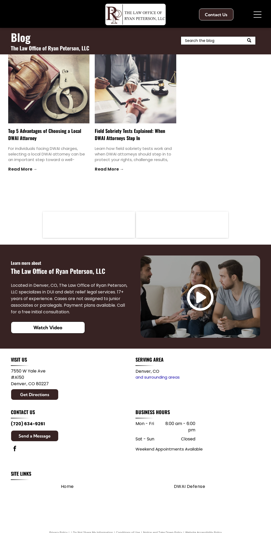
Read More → (22, 169)
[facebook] (15, 449)
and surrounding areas (158, 377)
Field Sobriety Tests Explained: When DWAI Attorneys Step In (130, 134)
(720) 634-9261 (28, 424)
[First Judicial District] (182, 224)
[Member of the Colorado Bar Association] (89, 224)
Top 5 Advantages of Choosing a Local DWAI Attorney (44, 134)
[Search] (218, 40)
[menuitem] (67, 486)
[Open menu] (257, 15)
